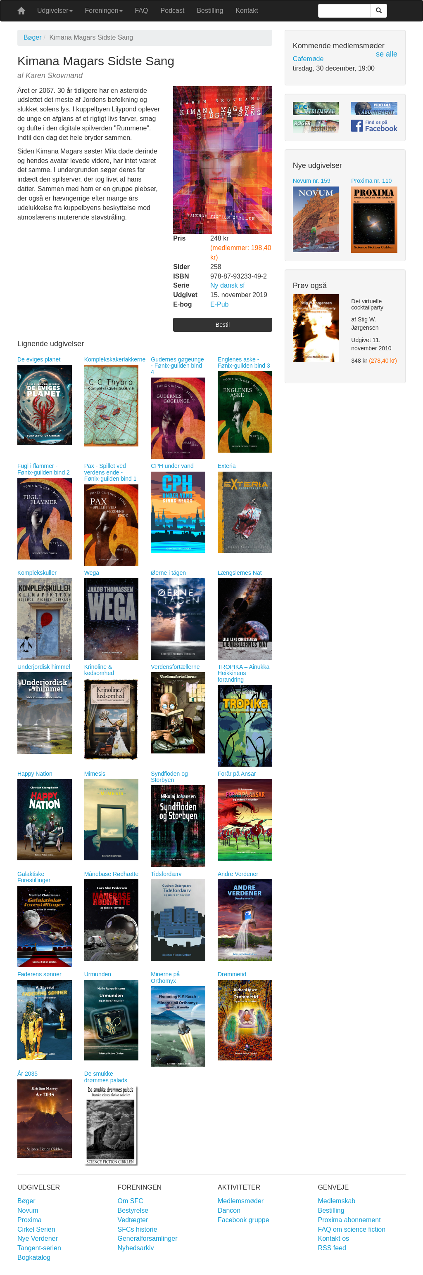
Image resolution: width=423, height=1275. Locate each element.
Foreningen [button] (104, 10)
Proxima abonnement (349, 1219)
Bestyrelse (133, 1210)
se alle (386, 54)
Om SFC (130, 1200)
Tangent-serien (39, 1247)
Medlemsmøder (241, 1200)
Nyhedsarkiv (136, 1247)
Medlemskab (337, 1200)
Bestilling (210, 10)
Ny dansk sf (227, 285)
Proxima (29, 1219)
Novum (27, 1210)
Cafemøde (308, 58)
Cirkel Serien (36, 1229)
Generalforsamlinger (148, 1238)
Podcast (173, 10)
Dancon (229, 1210)
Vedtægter (133, 1219)
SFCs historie (137, 1229)
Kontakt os (333, 1238)
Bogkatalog (33, 1257)
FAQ (141, 10)
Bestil (223, 324)
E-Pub (219, 304)
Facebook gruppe (243, 1219)
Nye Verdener (37, 1238)
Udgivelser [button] (55, 10)
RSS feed (332, 1247)
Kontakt (246, 10)
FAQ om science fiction (352, 1229)
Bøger (33, 37)
